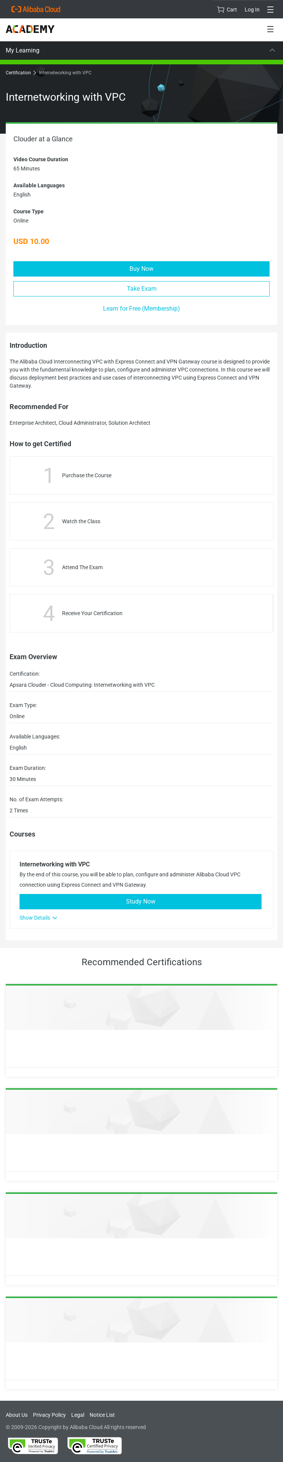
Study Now (140, 901)
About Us (17, 1415)
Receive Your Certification (92, 613)
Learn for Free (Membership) (141, 308)
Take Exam (142, 288)
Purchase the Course (86, 475)
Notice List (102, 1415)
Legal (77, 1415)
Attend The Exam (82, 567)
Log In (252, 10)
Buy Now (141, 268)
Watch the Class (81, 521)
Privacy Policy (49, 1415)
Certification (20, 72)
